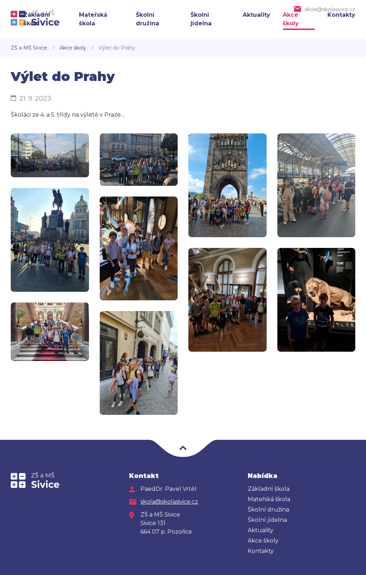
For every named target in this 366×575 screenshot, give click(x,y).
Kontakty (341, 14)
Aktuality (256, 14)
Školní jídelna (267, 520)
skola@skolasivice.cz (330, 9)
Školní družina (268, 509)
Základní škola (269, 488)
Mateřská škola (269, 499)
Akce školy (73, 48)
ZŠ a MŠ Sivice (29, 48)
